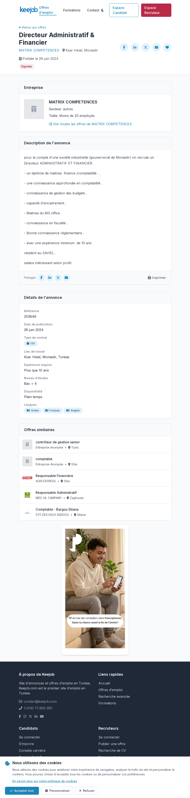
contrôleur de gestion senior (58, 442)
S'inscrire (26, 744)
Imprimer (157, 278)
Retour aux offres (32, 27)
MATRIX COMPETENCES (39, 50)
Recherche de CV (112, 750)
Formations (71, 10)
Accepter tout (22, 790)
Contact (93, 10)
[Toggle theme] (102, 10)
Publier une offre (111, 744)
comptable (44, 459)
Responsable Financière (54, 476)
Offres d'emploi (46, 10)
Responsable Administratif (56, 492)
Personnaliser (57, 790)
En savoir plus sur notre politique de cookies (44, 781)
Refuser (86, 790)
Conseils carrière (32, 750)
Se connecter (29, 737)
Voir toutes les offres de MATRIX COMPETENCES (90, 124)
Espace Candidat (120, 10)
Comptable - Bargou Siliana (57, 509)
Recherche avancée (114, 696)
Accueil (104, 683)
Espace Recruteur (152, 10)
